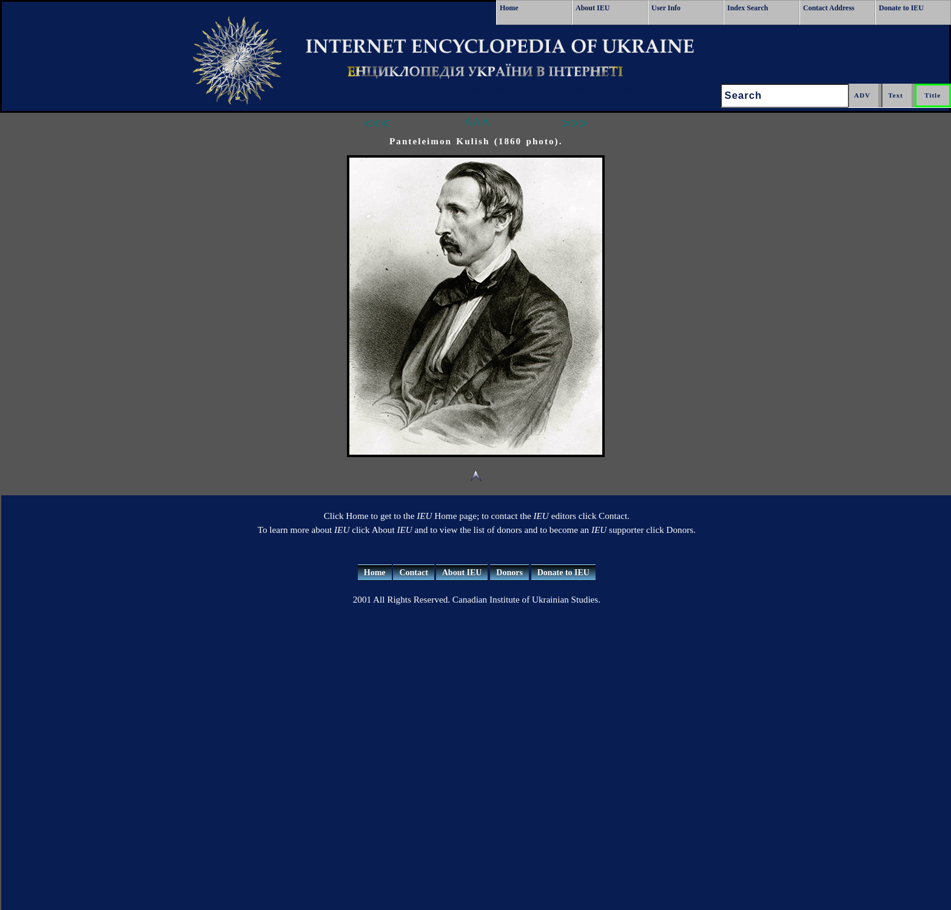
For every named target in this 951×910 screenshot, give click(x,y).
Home (509, 8)
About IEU (593, 8)
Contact (413, 572)
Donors (509, 572)
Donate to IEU (901, 8)
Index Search (747, 8)
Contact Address (829, 8)
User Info (665, 8)
